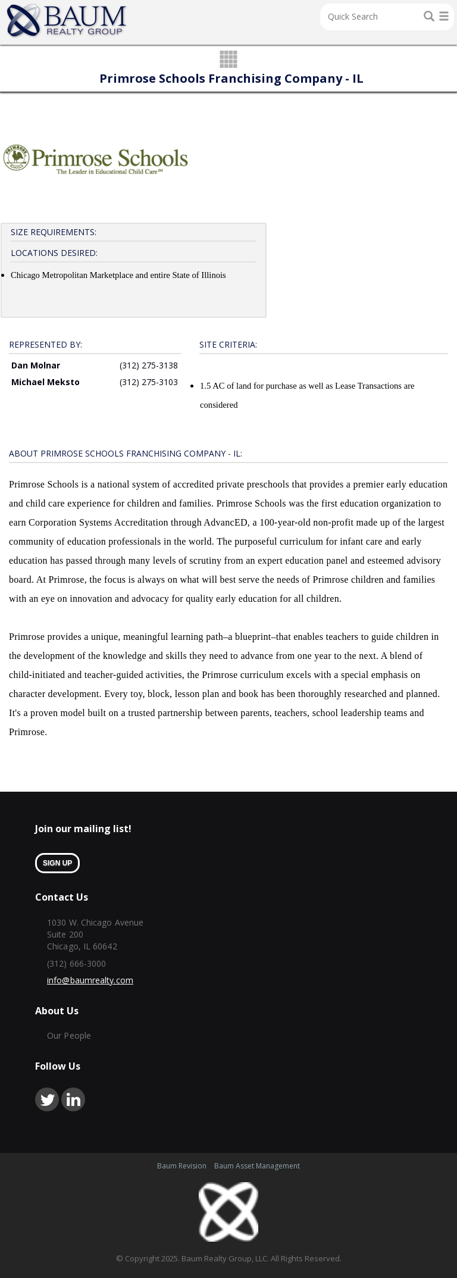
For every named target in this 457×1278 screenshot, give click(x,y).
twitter (47, 1099)
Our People (69, 1035)
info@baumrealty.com (90, 980)
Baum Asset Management (257, 1166)
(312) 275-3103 (149, 382)
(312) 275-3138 (149, 365)
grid (228, 60)
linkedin (73, 1099)
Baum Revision (181, 1166)
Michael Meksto (45, 382)
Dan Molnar (35, 365)
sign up (57, 863)
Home (67, 21)
